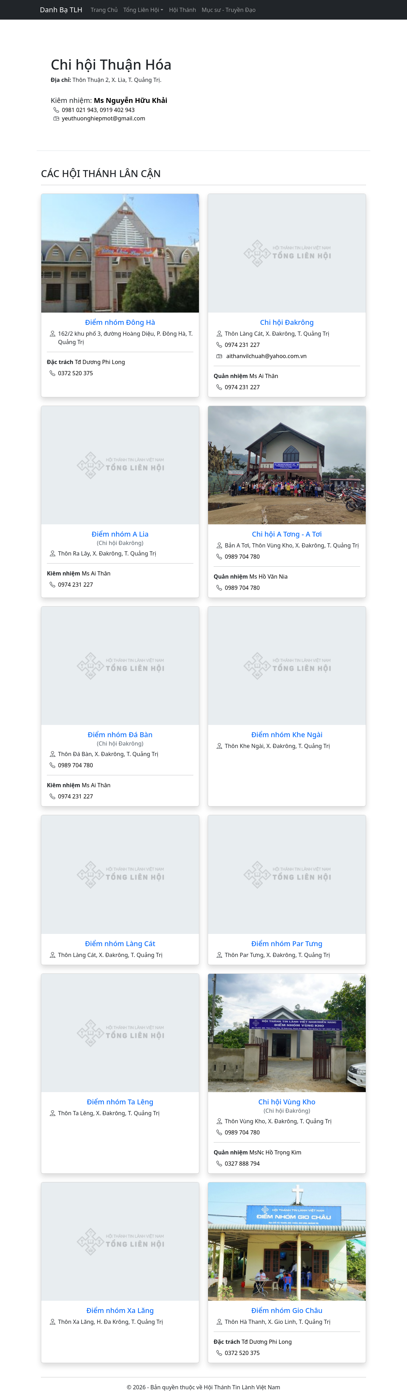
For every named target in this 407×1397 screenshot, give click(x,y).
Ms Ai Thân (263, 376)
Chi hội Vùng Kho (286, 1101)
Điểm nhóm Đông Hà (120, 322)
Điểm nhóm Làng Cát (120, 943)
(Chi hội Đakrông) (120, 543)
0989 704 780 (242, 556)
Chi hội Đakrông (287, 322)
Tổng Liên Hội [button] (141, 10)
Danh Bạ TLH (61, 9)
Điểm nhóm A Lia (120, 534)
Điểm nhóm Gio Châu (287, 1310)
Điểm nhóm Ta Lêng (120, 1101)
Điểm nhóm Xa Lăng (120, 1310)
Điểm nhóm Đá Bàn (120, 734)
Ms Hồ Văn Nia (268, 576)
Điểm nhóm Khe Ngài (287, 734)
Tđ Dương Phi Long (100, 362)
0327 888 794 (242, 1163)
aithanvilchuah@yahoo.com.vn (266, 356)
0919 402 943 (117, 110)
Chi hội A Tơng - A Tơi (287, 534)
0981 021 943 (79, 110)
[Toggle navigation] (44, 24)
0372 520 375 (75, 373)
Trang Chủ (104, 10)
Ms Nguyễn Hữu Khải (130, 100)
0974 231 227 (242, 345)
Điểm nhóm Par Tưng (287, 943)
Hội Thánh (182, 10)
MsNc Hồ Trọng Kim (275, 1152)
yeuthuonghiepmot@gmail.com (103, 118)
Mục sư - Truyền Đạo (229, 10)
